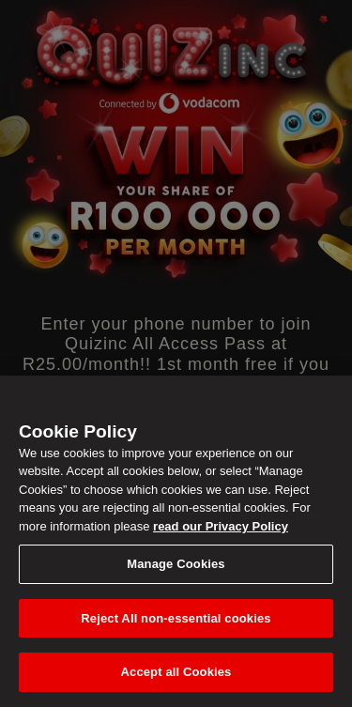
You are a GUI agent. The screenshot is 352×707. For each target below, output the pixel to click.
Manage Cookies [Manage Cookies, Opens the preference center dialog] (175, 564)
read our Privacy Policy (220, 526)
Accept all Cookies (176, 672)
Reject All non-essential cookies (175, 618)
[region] (176, 541)
